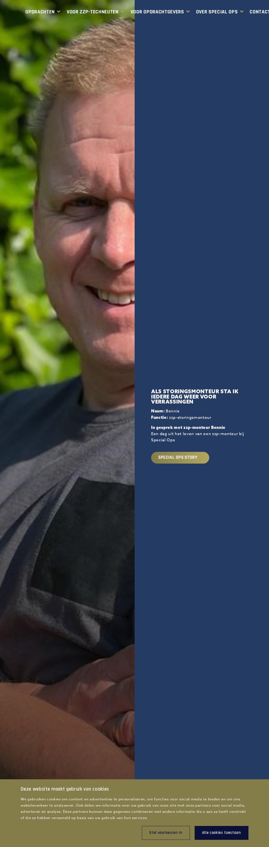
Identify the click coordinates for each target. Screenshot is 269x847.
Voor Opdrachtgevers (157, 12)
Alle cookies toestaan (221, 832)
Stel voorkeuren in (165, 832)
